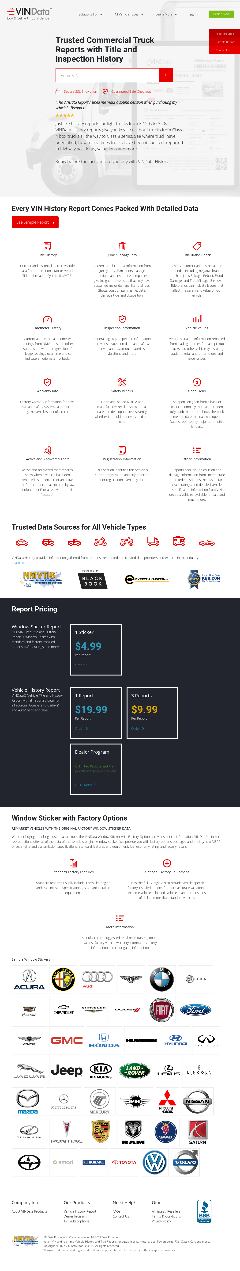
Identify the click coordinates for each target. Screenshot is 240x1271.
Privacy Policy (161, 1221)
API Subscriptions (76, 1221)
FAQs (116, 1211)
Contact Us (223, 50)
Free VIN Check (225, 34)
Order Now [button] (221, 14)
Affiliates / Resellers (166, 1211)
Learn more (20, 562)
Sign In (194, 14)
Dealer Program (75, 1216)
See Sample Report (32, 222)
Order (79, 665)
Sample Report (225, 42)
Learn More (83, 784)
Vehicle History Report (80, 1211)
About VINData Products (29, 1211)
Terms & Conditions (166, 1216)
